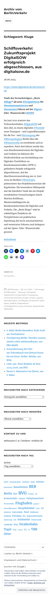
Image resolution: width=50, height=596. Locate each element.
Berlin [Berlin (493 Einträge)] (8, 493)
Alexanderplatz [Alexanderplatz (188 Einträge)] (15, 482)
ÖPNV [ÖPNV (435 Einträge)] (7, 534)
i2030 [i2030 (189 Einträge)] (38, 508)
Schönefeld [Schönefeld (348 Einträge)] (23, 519)
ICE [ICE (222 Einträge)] (42, 508)
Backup (22, 292)
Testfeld (13, 303)
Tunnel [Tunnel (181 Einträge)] (20, 530)
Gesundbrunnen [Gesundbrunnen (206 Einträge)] (10, 508)
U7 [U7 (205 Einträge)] (29, 530)
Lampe (32, 298)
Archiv (7, 462)
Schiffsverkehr (10, 292)
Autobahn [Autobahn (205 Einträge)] (26, 482)
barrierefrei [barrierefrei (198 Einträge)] (8, 487)
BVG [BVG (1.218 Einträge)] (22, 493)
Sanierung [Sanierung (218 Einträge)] (8, 520)
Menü (8, 21)
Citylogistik (31, 292)
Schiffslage (23, 300)
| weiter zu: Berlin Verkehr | (18, 553)
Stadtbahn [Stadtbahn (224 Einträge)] (8, 525)
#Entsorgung (28, 135)
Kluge (25, 298)
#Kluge (8, 101)
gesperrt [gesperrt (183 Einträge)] (36, 504)
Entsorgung (32, 295)
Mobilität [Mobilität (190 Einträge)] (7, 512)
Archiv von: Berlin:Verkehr (15, 11)
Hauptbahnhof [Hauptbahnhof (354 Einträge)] (26, 508)
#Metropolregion (13, 139)
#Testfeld (39, 128)
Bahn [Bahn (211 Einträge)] (33, 482)
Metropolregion (10, 300)
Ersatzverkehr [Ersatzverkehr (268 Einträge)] (10, 498)
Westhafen (8, 309)
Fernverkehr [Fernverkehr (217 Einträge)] (9, 504)
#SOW (29, 113)
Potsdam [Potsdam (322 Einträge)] (17, 515)
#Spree (38, 109)
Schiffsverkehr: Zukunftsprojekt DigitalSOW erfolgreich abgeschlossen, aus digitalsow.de (23, 60)
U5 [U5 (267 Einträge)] (25, 529)
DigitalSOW (9, 295)
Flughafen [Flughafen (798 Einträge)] (23, 503)
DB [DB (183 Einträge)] (36, 494)
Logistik (39, 298)
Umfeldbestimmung (13, 306)
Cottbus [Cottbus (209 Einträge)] (31, 494)
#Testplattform (31, 101)
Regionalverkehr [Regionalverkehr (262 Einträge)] (35, 516)
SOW (42, 300)
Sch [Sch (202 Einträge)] (14, 520)
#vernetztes (10, 109)
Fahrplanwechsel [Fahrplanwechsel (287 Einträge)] (35, 498)
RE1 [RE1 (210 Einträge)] (24, 516)
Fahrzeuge (39, 289)
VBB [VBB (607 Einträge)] (34, 529)
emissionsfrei (21, 295)
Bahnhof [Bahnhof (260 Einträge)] (40, 482)
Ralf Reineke (13, 289)
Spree (6, 303)
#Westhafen (28, 180)
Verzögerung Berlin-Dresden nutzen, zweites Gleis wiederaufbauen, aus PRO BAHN (26, 341)
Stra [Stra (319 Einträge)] (16, 524)
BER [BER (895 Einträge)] (32, 486)
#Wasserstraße (12, 142)
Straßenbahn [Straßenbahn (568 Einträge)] (28, 524)
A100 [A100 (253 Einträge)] (6, 482)
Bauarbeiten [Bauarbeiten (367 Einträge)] (21, 487)
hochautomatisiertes (13, 298)
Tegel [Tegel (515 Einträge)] (7, 529)
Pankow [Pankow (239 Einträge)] (7, 516)
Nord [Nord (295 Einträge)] (26, 512)
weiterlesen (10, 239)
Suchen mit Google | (15, 566)
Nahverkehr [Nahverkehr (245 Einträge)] (17, 512)
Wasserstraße (38, 306)
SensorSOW (34, 300)
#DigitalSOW (30, 124)
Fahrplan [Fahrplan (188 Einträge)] (22, 498)
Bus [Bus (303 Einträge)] (15, 493)
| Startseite (9, 547)
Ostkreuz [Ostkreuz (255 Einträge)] (34, 512)
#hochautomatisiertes (16, 105)
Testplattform (23, 303)
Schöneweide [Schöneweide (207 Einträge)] (36, 520)
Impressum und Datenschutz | (20, 560)
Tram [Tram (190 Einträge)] (15, 530)
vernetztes (27, 306)
